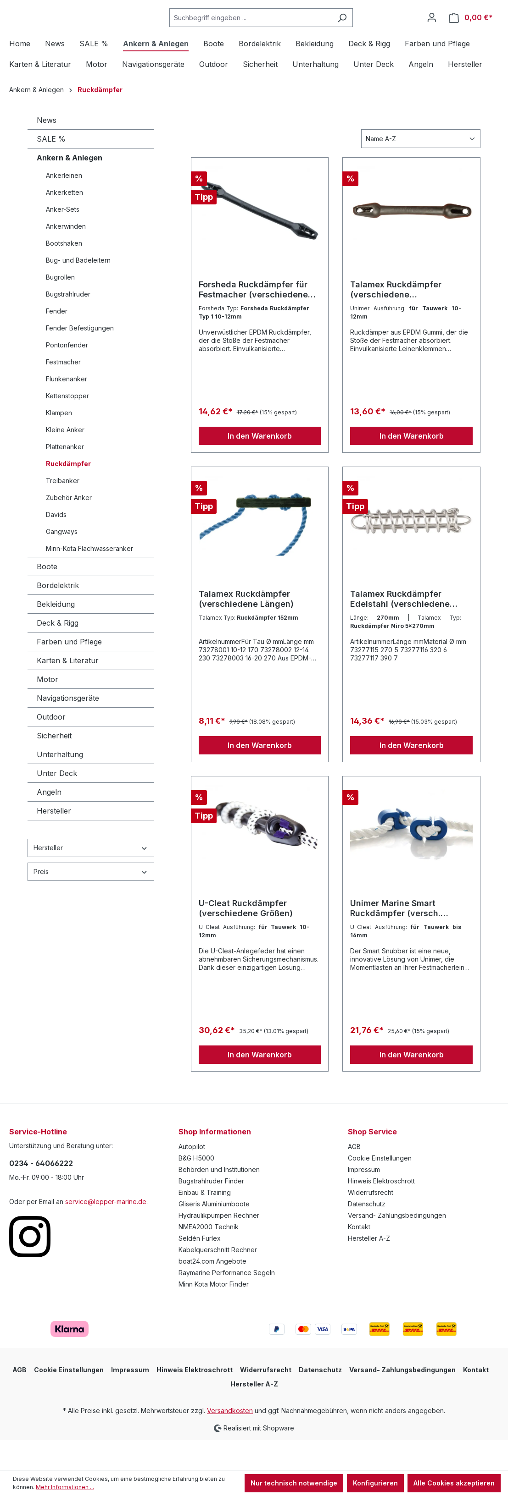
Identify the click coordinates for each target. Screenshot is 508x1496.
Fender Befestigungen (80, 358)
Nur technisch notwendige (294, 1483)
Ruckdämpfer (68, 494)
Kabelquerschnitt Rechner (218, 1280)
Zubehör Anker (69, 528)
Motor (47, 709)
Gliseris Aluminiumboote (214, 1234)
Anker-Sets (62, 239)
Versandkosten (230, 1441)
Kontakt (359, 1257)
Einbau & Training (205, 1222)
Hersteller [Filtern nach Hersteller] (90, 878)
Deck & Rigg (57, 653)
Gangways (62, 562)
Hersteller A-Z (369, 1268)
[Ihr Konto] (432, 32)
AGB (354, 1177)
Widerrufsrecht (370, 1222)
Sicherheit (54, 765)
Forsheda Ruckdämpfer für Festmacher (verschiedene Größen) (253, 320)
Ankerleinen (64, 205)
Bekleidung (56, 634)
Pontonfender (67, 375)
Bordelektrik (58, 615)
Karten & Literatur (68, 690)
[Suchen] (365, 32)
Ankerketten (64, 222)
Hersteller (54, 841)
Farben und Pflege (69, 671)
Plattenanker (65, 477)
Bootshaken (64, 273)
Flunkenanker (66, 409)
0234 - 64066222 (41, 1193)
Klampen (59, 443)
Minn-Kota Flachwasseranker (89, 579)
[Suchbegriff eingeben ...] (273, 32)
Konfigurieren (375, 1483)
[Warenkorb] (471, 32)
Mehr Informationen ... (65, 1487)
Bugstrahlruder (68, 324)
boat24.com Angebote (212, 1291)
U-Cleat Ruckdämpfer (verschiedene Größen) (246, 938)
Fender (56, 341)
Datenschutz (366, 1234)
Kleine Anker (65, 460)
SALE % (51, 169)
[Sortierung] (420, 169)
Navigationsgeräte (68, 728)
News (46, 150)
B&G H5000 (196, 1188)
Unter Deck (57, 803)
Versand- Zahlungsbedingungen (397, 1245)
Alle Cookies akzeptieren (454, 1483)
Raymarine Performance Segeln (227, 1303)
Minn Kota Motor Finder (214, 1314)
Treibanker (62, 511)
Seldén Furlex (200, 1268)
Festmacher (63, 392)
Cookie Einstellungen (380, 1188)
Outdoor (51, 747)
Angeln (49, 822)
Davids (56, 545)
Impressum (364, 1200)
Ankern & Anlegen (69, 187)
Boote (47, 596)
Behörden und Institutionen (219, 1200)
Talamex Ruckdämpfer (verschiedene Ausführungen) (395, 320)
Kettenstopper (67, 426)
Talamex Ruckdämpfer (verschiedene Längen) (246, 629)
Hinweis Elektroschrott (381, 1211)
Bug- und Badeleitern (78, 290)
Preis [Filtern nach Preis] (90, 902)
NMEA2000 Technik (209, 1257)
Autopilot (192, 1177)
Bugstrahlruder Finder (211, 1211)
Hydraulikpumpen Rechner (219, 1245)
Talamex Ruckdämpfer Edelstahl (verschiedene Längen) (400, 629)
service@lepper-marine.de (105, 1232)
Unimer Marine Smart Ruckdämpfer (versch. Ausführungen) (395, 939)
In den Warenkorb (260, 466)
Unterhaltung (60, 784)
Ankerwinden (66, 256)
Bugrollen (60, 307)
